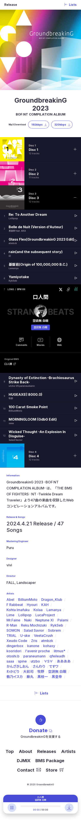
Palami (62, 620)
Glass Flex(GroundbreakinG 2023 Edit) (41, 239)
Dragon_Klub (51, 599)
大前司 (28, 671)
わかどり (12, 671)
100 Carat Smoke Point (28, 407)
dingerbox (14, 646)
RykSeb (57, 625)
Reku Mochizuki (34, 625)
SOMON (13, 630)
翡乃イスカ (14, 677)
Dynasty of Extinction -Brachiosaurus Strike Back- (41, 380)
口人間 (40, 297)
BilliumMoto (27, 599)
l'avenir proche (37, 651)
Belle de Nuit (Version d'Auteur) (36, 227)
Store (55, 770)
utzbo (35, 661)
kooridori (13, 651)
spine (22, 661)
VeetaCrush (43, 635)
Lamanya (53, 610)
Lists (40, 693)
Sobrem (54, 630)
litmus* (59, 651)
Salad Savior (34, 630)
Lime (10, 615)
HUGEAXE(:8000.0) (25, 394)
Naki (28, 620)
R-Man (11, 625)
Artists (68, 751)
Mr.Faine (13, 620)
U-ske (25, 635)
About (25, 751)
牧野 (40, 671)
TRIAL (11, 635)
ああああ (64, 661)
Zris (34, 641)
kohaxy (49, 646)
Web (59, 345)
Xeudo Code (16, 641)
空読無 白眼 (40, 327)
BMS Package (49, 760)
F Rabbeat (14, 605)
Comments (21, 345)
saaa (10, 661)
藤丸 (30, 677)
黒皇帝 (57, 677)
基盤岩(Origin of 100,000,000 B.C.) (38, 264)
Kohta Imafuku (18, 610)
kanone (33, 646)
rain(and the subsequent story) (36, 252)
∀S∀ (48, 661)
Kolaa (38, 610)
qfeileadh (57, 656)
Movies (40, 345)
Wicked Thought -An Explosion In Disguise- (37, 434)
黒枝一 (42, 677)
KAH (45, 605)
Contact (29, 770)
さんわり (39, 666)
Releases (46, 751)
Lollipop (25, 615)
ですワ (53, 666)
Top (10, 751)
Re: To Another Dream (28, 214)
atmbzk (47, 641)
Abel (10, 599)
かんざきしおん (17, 666)
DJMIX (23, 760)
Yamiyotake (19, 277)
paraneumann (34, 656)
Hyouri (32, 605)
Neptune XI (44, 620)
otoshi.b (12, 656)
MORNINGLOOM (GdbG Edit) (33, 419)
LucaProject (45, 615)
